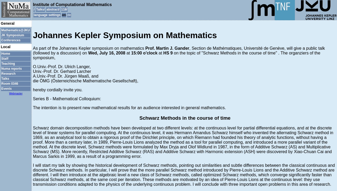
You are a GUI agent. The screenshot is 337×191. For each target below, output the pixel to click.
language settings (47, 15)
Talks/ (40, 9)
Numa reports (11, 69)
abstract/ (53, 9)
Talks (5, 79)
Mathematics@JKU (15, 30)
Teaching (8, 64)
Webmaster (16, 93)
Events (6, 89)
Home (5, 54)
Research (8, 74)
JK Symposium (12, 35)
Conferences (11, 40)
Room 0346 (9, 84)
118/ (64, 9)
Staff (4, 59)
